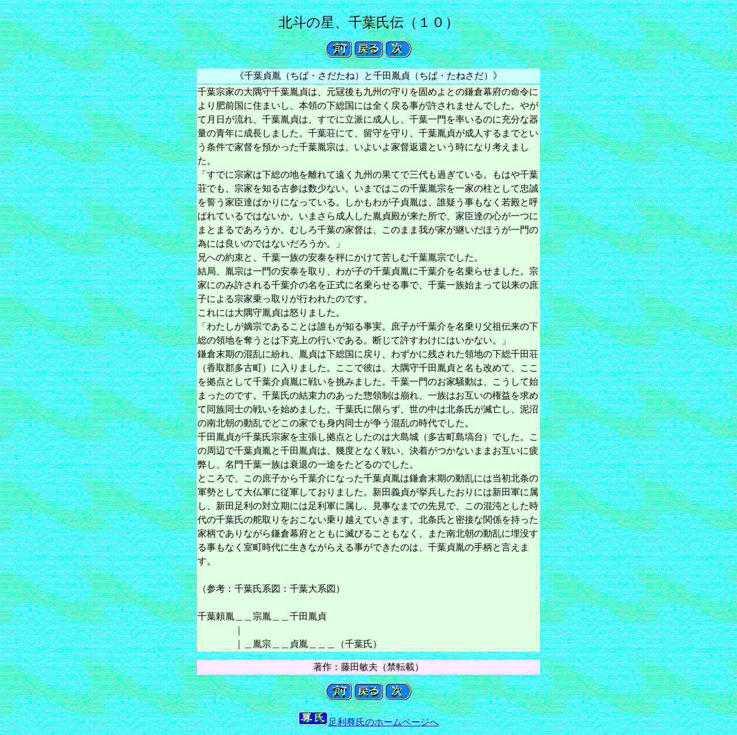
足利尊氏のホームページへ (368, 722)
